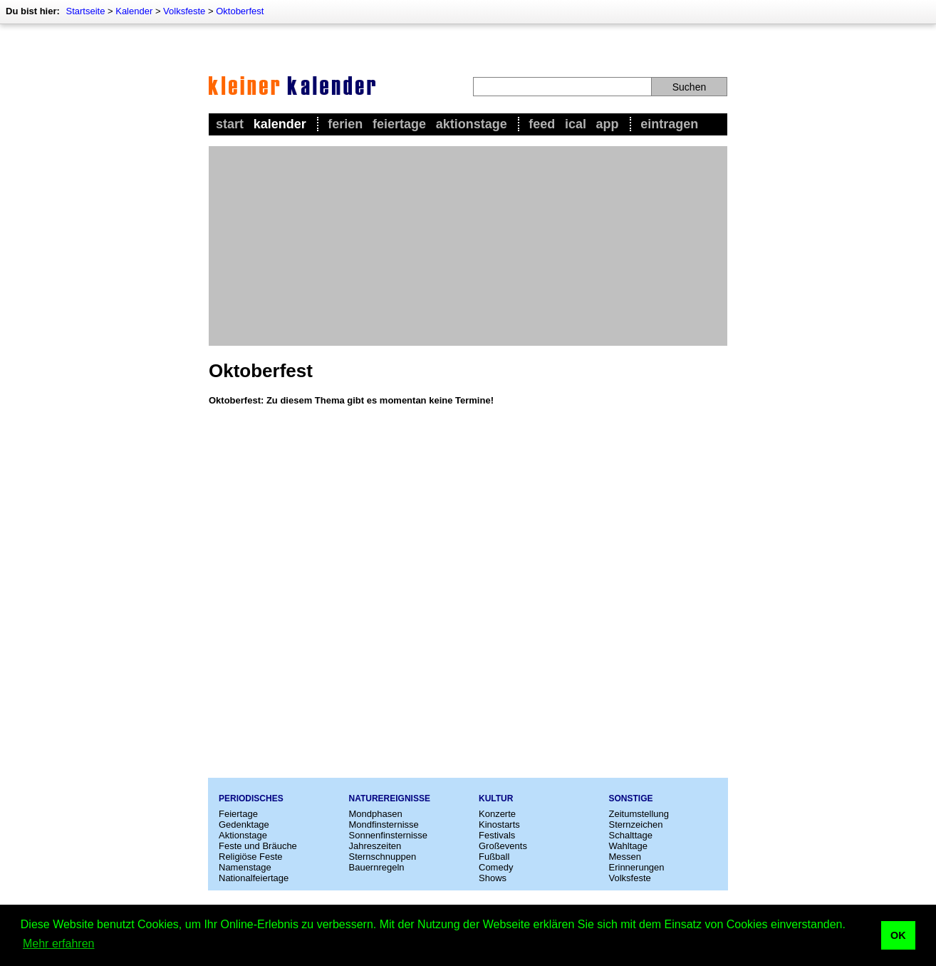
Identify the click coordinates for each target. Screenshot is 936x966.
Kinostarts (499, 824)
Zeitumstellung (639, 813)
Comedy (496, 867)
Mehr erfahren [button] (59, 943)
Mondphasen (375, 813)
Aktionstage (471, 124)
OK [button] (898, 935)
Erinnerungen (637, 867)
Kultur (496, 798)
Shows (492, 878)
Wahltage (628, 846)
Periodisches (251, 798)
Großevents (503, 846)
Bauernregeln (377, 867)
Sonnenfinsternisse (388, 835)
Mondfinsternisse (384, 824)
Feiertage (399, 124)
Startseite (85, 11)
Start (230, 124)
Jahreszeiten (375, 846)
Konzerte (497, 813)
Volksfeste (184, 11)
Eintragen (669, 124)
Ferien (345, 124)
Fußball (494, 856)
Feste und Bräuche (258, 846)
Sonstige (631, 798)
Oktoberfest (240, 11)
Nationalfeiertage (253, 878)
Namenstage (245, 867)
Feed (542, 124)
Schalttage (630, 835)
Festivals (497, 835)
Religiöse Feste (251, 856)
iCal (575, 124)
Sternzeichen (636, 824)
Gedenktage (244, 824)
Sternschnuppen (383, 856)
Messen (625, 856)
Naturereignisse (389, 798)
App (607, 124)
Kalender (133, 11)
